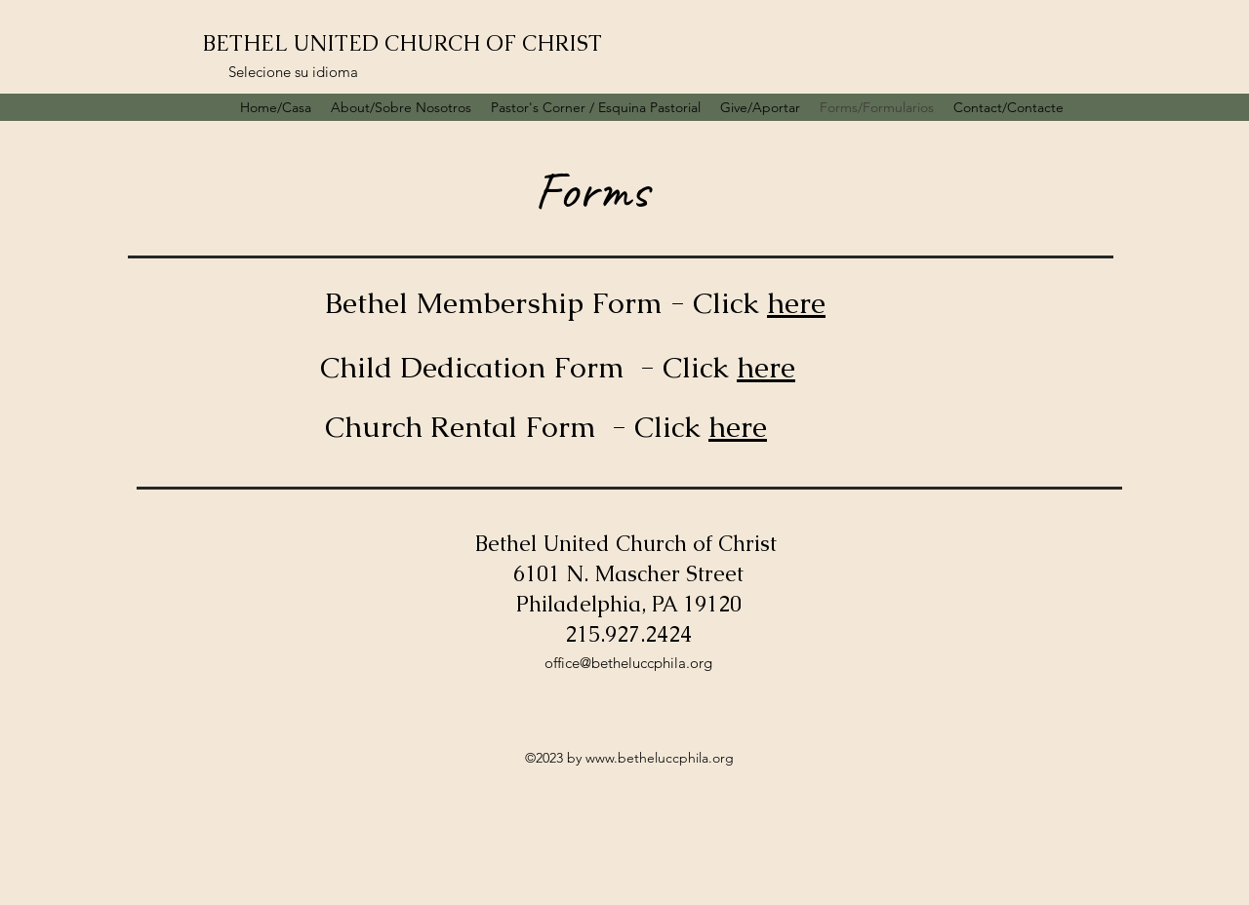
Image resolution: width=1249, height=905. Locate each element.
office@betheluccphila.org (628, 662)
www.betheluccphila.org (659, 758)
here (796, 303)
